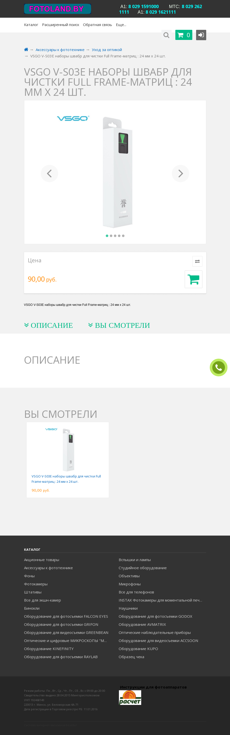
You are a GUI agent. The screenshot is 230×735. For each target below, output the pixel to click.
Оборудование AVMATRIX (142, 624)
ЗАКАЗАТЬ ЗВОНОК (220, 367)
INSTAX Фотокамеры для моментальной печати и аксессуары (162, 600)
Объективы (129, 575)
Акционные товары (41, 559)
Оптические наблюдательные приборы (155, 632)
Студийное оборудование (143, 567)
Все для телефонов (136, 591)
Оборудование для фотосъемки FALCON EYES (66, 616)
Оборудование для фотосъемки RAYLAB (61, 656)
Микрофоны (130, 583)
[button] (49, 172)
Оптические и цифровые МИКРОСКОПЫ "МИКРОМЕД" (67, 640)
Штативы (32, 591)
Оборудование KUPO (138, 648)
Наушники (128, 608)
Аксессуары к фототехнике (48, 567)
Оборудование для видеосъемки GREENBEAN (66, 632)
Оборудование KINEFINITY (49, 648)
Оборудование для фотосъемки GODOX (155, 616)
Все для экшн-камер (42, 600)
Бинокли (31, 608)
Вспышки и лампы (135, 559)
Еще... (121, 24)
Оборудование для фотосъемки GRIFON (61, 624)
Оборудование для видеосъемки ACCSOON (158, 640)
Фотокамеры (36, 583)
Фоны (29, 575)
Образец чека (131, 656)
